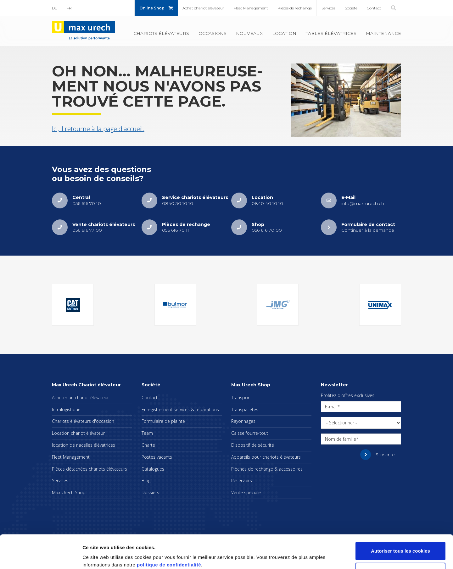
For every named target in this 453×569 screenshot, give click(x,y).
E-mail (331, 407)
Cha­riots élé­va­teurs (161, 33)
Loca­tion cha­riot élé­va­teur (78, 433)
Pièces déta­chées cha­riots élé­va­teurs (89, 469)
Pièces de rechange (294, 8)
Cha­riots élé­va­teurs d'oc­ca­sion (83, 421)
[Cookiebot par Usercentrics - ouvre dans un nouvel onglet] (40, 556)
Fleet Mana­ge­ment (251, 8)
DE (54, 8)
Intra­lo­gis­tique (66, 409)
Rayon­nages (243, 421)
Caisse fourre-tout (249, 433)
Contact (374, 8)
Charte (148, 445)
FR (69, 8)
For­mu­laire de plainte (163, 421)
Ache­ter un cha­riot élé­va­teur (80, 398)
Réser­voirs (241, 480)
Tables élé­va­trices (331, 33)
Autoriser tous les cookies (400, 525)
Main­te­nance (383, 33)
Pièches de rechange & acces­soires (267, 469)
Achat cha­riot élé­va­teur (203, 8)
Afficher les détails (103, 556)
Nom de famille (340, 439)
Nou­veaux (249, 33)
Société (351, 8)
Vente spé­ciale (246, 492)
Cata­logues (153, 469)
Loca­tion (284, 33)
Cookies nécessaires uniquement (400, 546)
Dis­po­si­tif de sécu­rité (252, 445)
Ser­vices (328, 8)
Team (147, 433)
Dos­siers (150, 492)
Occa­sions (212, 33)
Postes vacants (157, 457)
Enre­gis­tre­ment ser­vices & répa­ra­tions (180, 409)
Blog (146, 480)
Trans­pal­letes (244, 409)
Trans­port (241, 398)
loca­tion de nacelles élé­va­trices (83, 445)
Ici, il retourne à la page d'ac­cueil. (98, 128)
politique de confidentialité (169, 539)
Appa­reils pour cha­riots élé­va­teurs (266, 457)
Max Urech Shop (69, 492)
